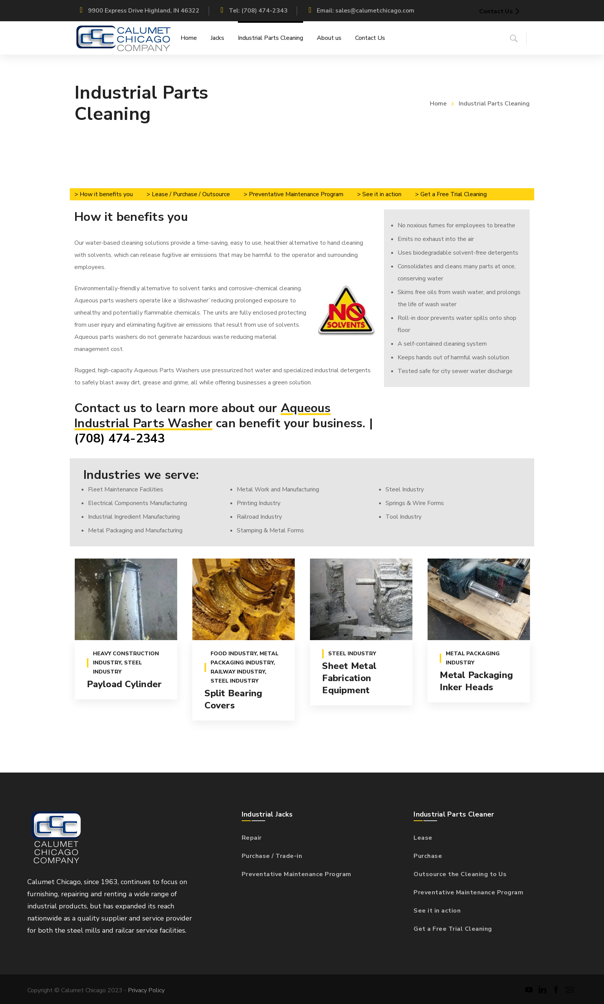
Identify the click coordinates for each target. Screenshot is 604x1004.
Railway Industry (237, 672)
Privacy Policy (146, 990)
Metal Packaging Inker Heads (476, 681)
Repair (252, 838)
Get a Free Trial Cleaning (453, 929)
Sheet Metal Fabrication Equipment (349, 678)
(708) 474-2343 (119, 438)
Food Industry (233, 654)
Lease (423, 838)
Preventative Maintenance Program (296, 874)
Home (438, 103)
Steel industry (234, 681)
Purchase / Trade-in (272, 856)
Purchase (428, 856)
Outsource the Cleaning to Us (460, 874)
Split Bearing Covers (233, 700)
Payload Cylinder (124, 684)
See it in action (437, 910)
